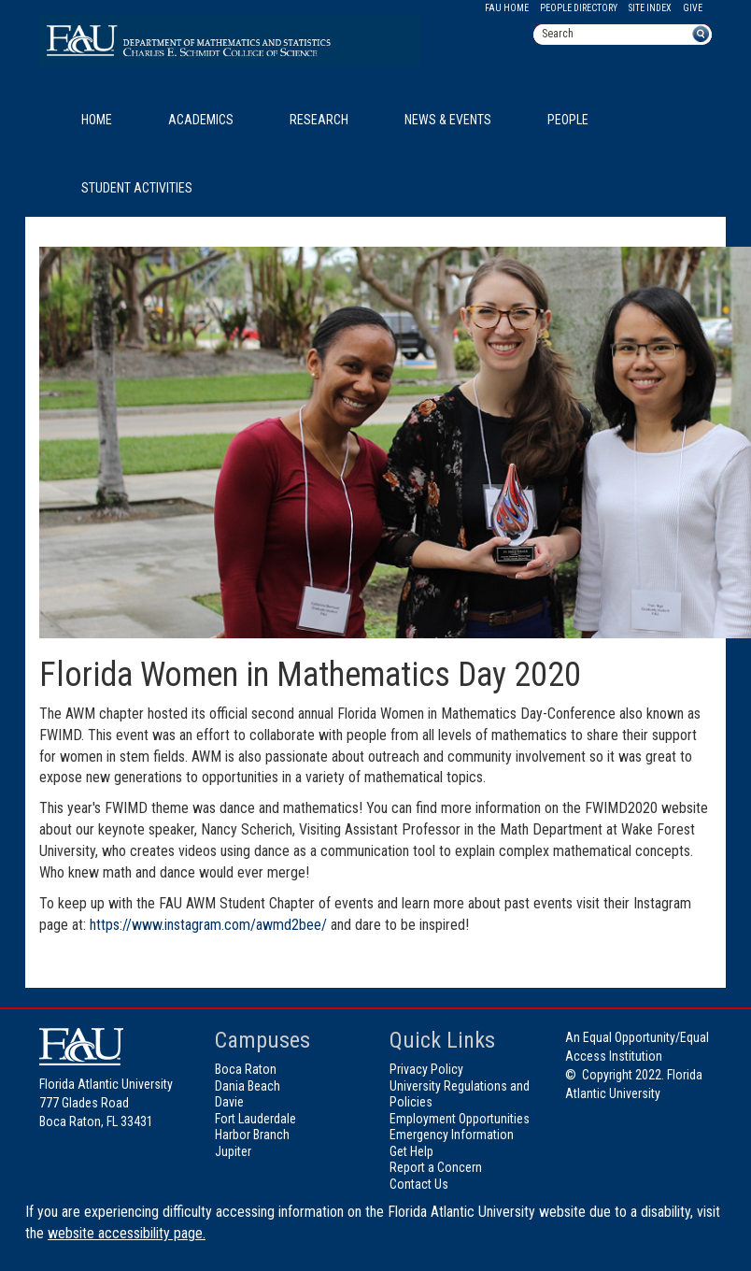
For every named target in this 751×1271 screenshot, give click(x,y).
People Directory (578, 8)
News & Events (447, 119)
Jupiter (233, 1151)
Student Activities (136, 187)
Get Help (411, 1151)
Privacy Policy (426, 1069)
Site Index (650, 8)
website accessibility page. (126, 1233)
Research (319, 119)
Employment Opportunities (460, 1118)
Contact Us (419, 1184)
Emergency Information (452, 1134)
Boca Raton (245, 1069)
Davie (229, 1101)
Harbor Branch (252, 1134)
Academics (201, 119)
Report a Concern (436, 1167)
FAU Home (507, 8)
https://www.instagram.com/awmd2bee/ (208, 925)
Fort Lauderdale (255, 1118)
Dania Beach (247, 1085)
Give (692, 8)
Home (96, 119)
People (567, 119)
